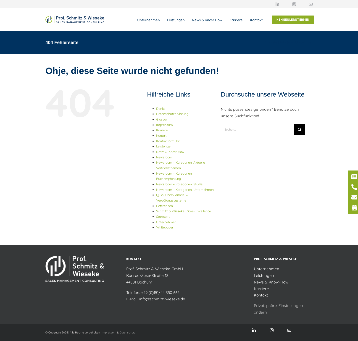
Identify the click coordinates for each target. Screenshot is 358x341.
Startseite (163, 217)
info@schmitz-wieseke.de (162, 298)
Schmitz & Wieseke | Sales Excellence (183, 211)
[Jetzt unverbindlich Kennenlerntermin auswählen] (293, 20)
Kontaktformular (168, 141)
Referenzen (164, 206)
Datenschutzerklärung (172, 114)
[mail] (311, 4)
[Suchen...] (257, 129)
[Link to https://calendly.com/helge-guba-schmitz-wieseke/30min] (354, 207)
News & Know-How (170, 152)
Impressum (164, 125)
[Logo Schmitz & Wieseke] (74, 18)
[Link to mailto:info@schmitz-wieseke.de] (354, 197)
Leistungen (164, 146)
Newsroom (164, 157)
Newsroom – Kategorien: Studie (179, 184)
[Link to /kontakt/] (354, 187)
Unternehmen (166, 222)
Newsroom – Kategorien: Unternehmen (185, 190)
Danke (161, 109)
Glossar (161, 119)
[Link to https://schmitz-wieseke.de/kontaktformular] (354, 177)
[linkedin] (277, 4)
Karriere (162, 130)
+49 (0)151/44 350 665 (160, 292)
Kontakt (162, 136)
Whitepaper (164, 227)
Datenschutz (127, 332)
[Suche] (299, 129)
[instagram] (294, 4)
